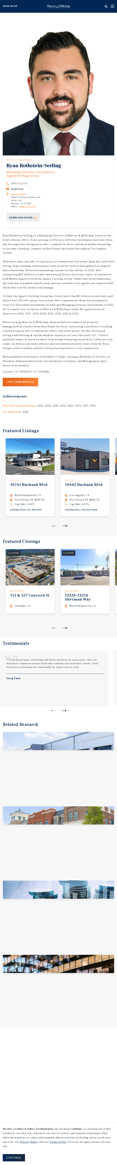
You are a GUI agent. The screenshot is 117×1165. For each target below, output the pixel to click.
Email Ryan (17, 188)
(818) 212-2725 (19, 183)
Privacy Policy (29, 1142)
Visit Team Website (20, 382)
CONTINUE (13, 1157)
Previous (54, 526)
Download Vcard (21, 217)
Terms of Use (57, 1142)
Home (58, 6)
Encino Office (18, 194)
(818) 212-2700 (27, 206)
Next (65, 526)
